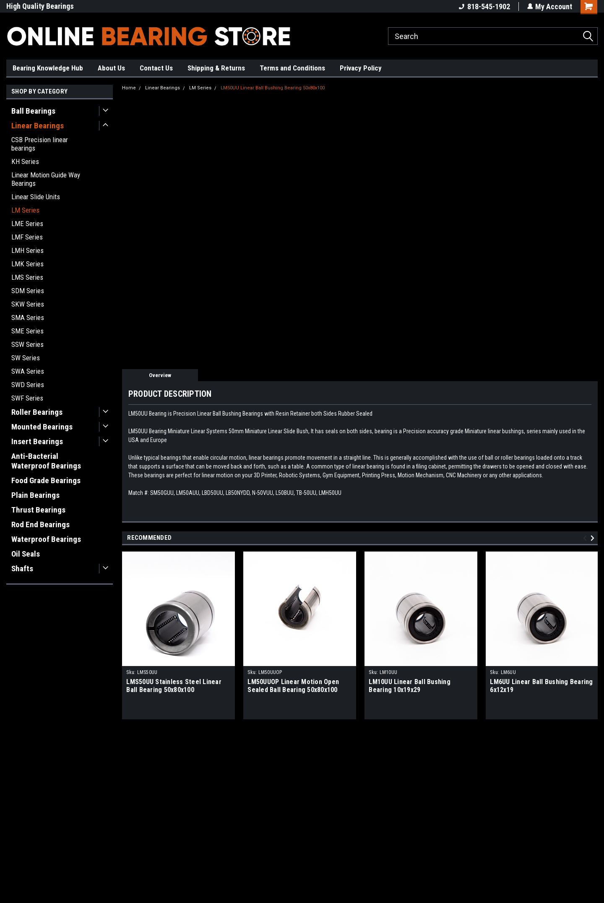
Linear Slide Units (35, 197)
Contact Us (156, 68)
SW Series (25, 358)
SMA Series (27, 317)
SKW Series (27, 304)
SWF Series (27, 398)
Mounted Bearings (42, 427)
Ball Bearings (33, 111)
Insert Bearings (37, 441)
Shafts (22, 568)
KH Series (25, 161)
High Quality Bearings (40, 6)
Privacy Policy (361, 68)
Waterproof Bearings (46, 539)
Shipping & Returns (216, 68)
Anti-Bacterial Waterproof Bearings (46, 461)
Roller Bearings (36, 412)
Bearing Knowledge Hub (48, 68)
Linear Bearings (37, 125)
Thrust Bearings (38, 510)
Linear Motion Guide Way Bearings (45, 179)
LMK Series (27, 264)
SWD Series (27, 384)
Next (594, 538)
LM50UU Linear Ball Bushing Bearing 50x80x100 (273, 88)
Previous (586, 538)
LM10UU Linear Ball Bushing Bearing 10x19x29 (409, 686)
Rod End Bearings (40, 524)
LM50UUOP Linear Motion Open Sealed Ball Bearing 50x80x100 (293, 686)
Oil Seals (25, 554)
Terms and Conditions (292, 68)
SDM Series (27, 290)
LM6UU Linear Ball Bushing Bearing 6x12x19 (541, 686)
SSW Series (27, 344)
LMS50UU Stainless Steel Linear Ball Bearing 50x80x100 (173, 686)
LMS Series (27, 277)
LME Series (27, 223)
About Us (111, 68)
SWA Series (27, 371)
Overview (160, 375)
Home (129, 88)
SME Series (27, 331)
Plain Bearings (35, 495)
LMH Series (27, 250)
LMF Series (27, 237)
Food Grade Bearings (46, 480)
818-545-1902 (484, 6)
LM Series (25, 210)
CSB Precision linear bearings (39, 143)
